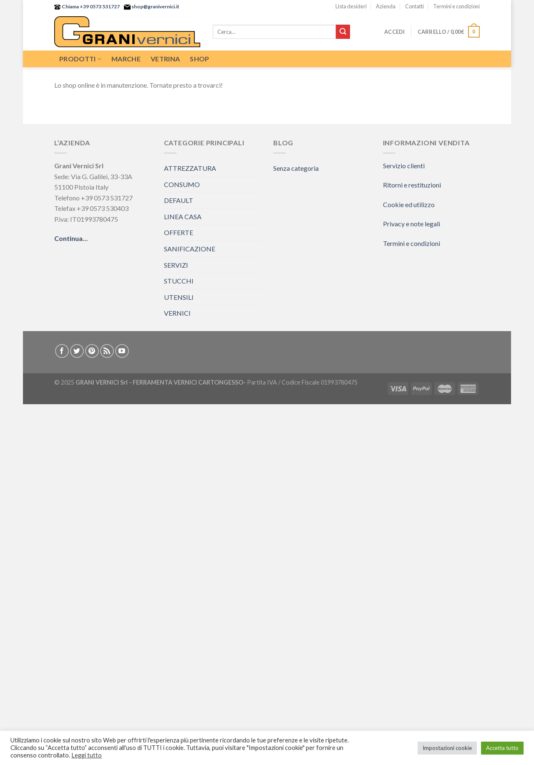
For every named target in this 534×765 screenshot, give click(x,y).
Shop (199, 59)
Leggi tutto (86, 755)
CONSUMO (182, 184)
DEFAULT (178, 200)
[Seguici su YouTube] (122, 351)
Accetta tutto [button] (502, 748)
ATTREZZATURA (190, 168)
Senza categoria (296, 168)
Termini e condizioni (456, 6)
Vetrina (165, 59)
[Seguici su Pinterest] (92, 351)
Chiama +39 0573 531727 (90, 6)
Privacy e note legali (411, 224)
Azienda (385, 6)
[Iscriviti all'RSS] (107, 351)
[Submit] (343, 32)
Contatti (414, 6)
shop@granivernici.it (155, 6)
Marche (126, 59)
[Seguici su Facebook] (62, 351)
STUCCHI (179, 281)
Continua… (71, 238)
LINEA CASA (183, 216)
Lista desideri (351, 6)
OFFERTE (178, 232)
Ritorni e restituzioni (412, 185)
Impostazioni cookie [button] (447, 748)
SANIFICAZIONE (189, 249)
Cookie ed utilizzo (409, 204)
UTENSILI (179, 297)
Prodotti (80, 59)
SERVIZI (176, 265)
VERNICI (177, 313)
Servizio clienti (404, 166)
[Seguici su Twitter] (77, 351)
